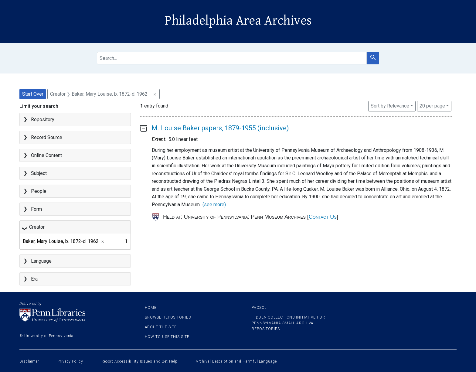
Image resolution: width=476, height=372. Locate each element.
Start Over (32, 94)
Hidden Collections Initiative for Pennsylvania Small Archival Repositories (288, 323)
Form (36, 209)
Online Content (46, 155)
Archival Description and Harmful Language (236, 361)
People (38, 191)
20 (432, 105)
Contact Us (323, 217)
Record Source (46, 137)
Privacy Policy (70, 361)
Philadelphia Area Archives (238, 20)
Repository (42, 119)
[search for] (232, 58)
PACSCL (259, 307)
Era (34, 279)
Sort (390, 106)
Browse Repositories (168, 317)
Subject (39, 173)
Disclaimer (29, 361)
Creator (37, 227)
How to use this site (167, 337)
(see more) (214, 204)
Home (151, 307)
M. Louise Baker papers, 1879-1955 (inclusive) (220, 128)
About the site (161, 327)
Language (41, 261)
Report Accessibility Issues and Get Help (139, 361)
